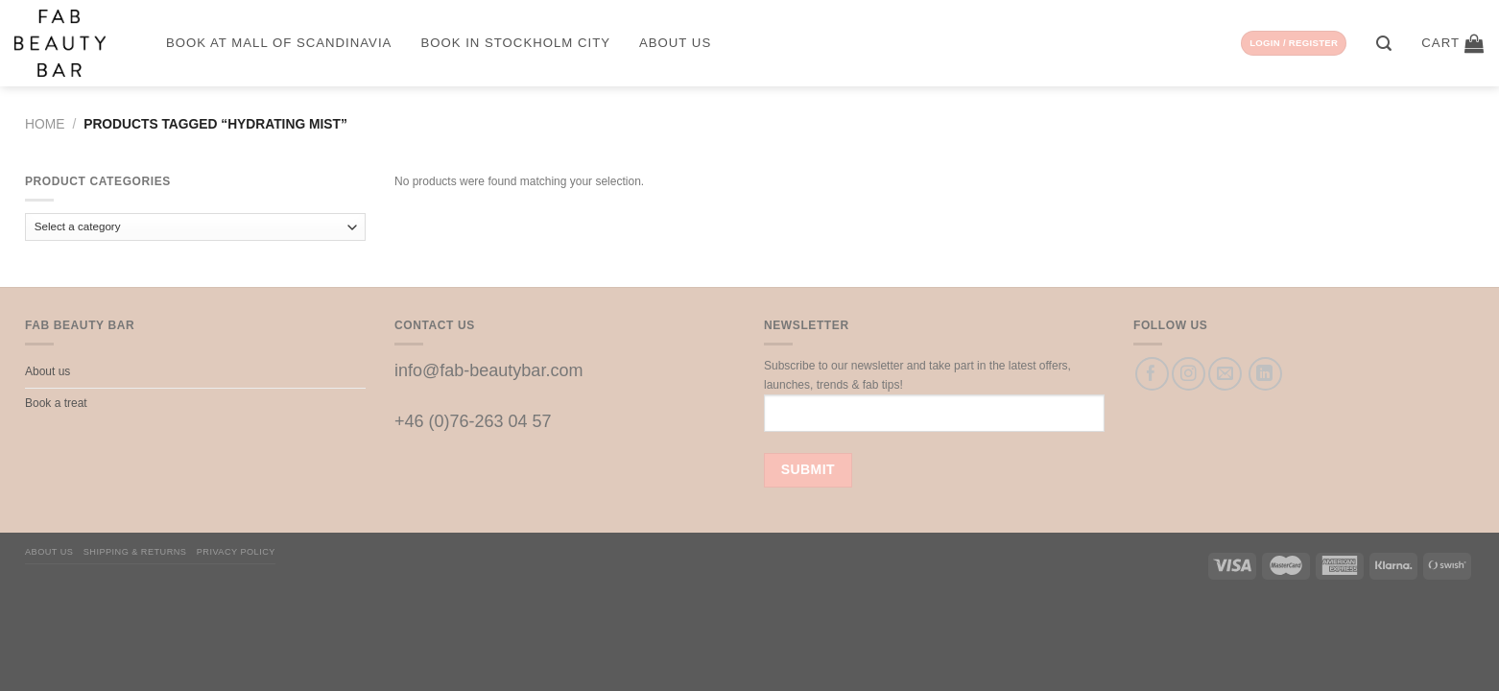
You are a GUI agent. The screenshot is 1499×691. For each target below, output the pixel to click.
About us (675, 43)
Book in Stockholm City (515, 43)
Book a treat (56, 403)
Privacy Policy (236, 552)
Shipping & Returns (135, 552)
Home (44, 124)
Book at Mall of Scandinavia (279, 43)
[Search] (1384, 43)
